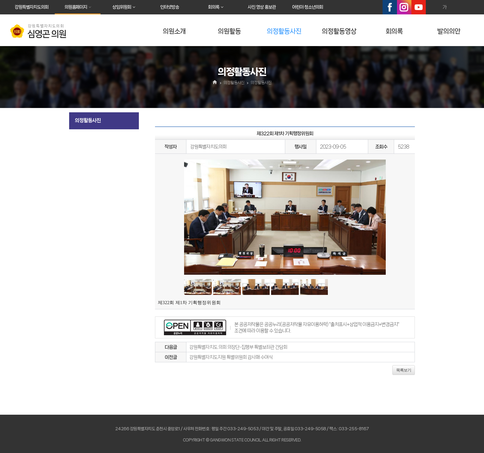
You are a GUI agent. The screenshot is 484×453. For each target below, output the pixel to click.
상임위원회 (121, 7)
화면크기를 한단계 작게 (457, 7)
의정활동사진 (284, 31)
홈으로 (215, 83)
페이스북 (390, 7)
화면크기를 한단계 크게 (432, 7)
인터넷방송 (169, 7)
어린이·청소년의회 (307, 7)
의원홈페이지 (76, 7)
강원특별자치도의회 (31, 7)
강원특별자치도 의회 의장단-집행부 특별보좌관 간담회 (238, 347)
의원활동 (229, 31)
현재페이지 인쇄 (469, 7)
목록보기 (403, 370)
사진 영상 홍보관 (262, 7)
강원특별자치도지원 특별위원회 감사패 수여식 (231, 357)
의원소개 (174, 31)
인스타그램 (404, 7)
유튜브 (418, 7)
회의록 (213, 7)
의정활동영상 (339, 31)
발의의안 (448, 31)
